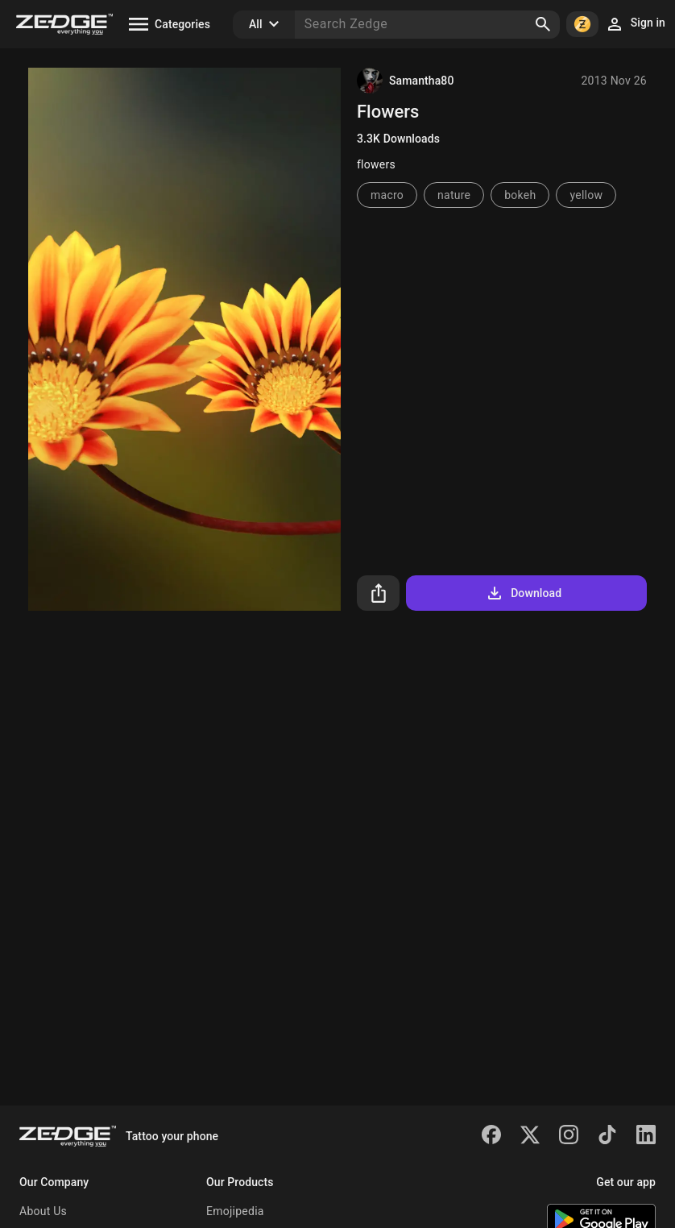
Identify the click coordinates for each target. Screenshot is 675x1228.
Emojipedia (235, 1211)
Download (523, 593)
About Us (43, 1211)
